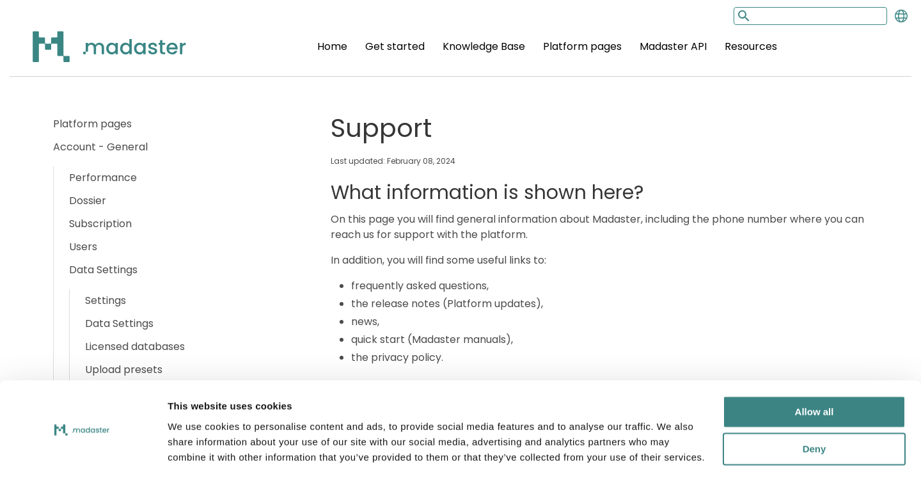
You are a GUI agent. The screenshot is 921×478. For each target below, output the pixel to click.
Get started (395, 46)
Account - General (100, 146)
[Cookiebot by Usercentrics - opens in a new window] (83, 453)
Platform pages (582, 46)
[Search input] (810, 16)
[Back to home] (93, 54)
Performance (103, 177)
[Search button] (742, 15)
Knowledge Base (484, 46)
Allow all (814, 372)
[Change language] (901, 16)
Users (83, 246)
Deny (814, 409)
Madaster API (673, 46)
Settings (105, 300)
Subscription (100, 223)
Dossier (87, 200)
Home (332, 46)
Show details (197, 452)
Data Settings (103, 269)
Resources (751, 46)
